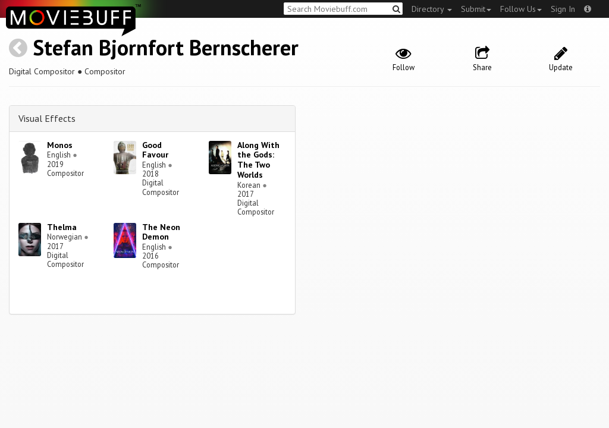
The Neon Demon (161, 232)
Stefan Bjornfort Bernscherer (166, 47)
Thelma (62, 227)
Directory (432, 9)
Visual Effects (47, 118)
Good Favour (155, 150)
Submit (476, 9)
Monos (60, 145)
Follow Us (521, 9)
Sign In (563, 9)
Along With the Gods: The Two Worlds (258, 160)
